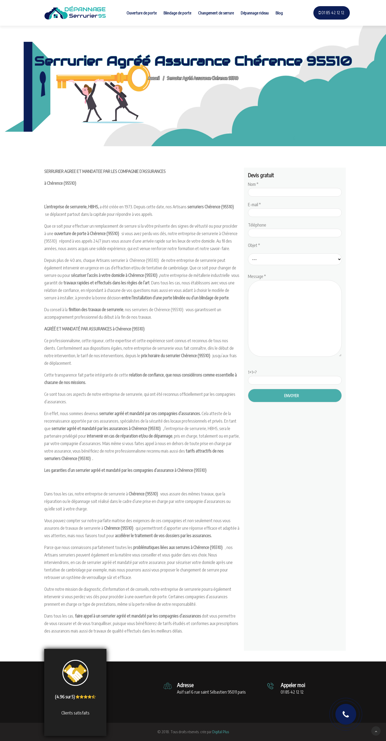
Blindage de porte (177, 12)
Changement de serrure (216, 12)
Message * (295, 316)
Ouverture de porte (142, 12)
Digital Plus (220, 731)
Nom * (295, 188)
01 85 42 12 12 (331, 12)
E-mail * (295, 208)
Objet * (254, 245)
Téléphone (295, 229)
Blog (279, 12)
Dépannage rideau (255, 12)
